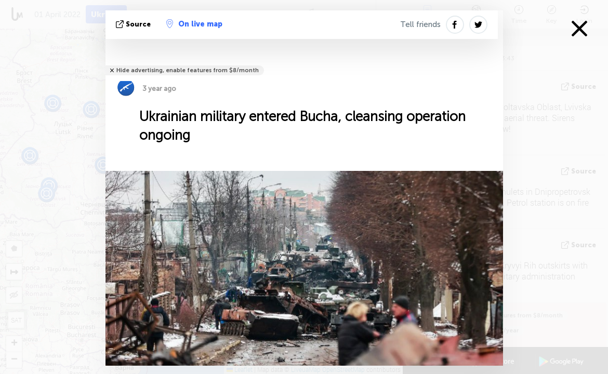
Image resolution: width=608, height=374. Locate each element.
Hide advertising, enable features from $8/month (187, 70)
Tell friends (420, 24)
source (134, 24)
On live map (194, 24)
